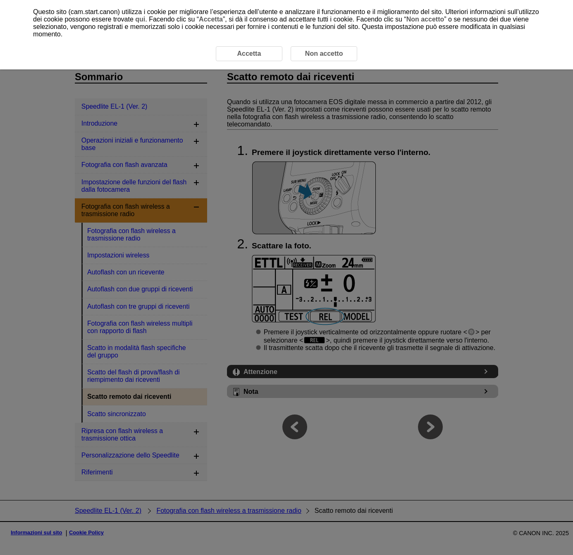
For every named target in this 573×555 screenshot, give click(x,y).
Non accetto (425, 19)
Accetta (211, 19)
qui (140, 19)
